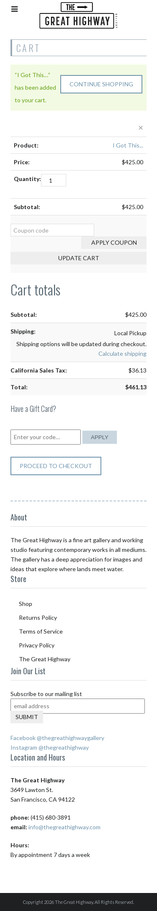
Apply (99, 437)
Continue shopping (101, 84)
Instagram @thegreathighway (49, 747)
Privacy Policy (36, 645)
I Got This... (128, 145)
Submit (26, 716)
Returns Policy (38, 617)
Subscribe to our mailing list (46, 693)
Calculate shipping (122, 353)
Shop (25, 603)
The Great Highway (44, 659)
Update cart (78, 257)
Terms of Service (41, 631)
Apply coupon (114, 242)
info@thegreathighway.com (64, 827)
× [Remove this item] (140, 127)
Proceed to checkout (56, 465)
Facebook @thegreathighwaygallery (57, 737)
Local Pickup (130, 332)
